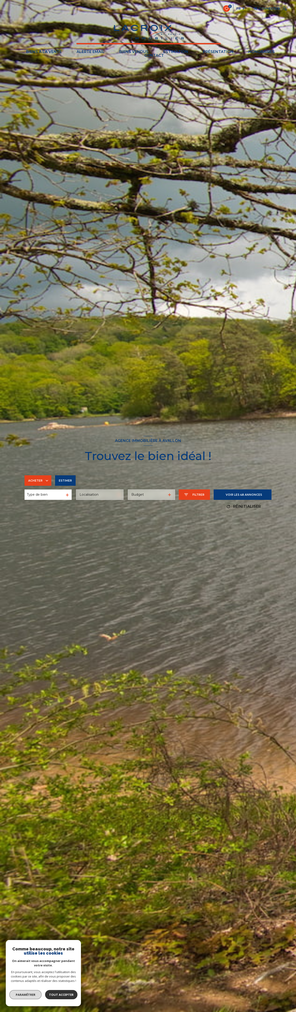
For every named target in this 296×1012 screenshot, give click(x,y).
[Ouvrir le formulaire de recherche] (194, 494)
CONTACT (154, 55)
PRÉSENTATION (218, 52)
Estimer (65, 480)
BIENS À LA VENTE (44, 52)
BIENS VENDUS (133, 52)
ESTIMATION (175, 52)
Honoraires (261, 52)
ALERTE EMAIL (91, 52)
